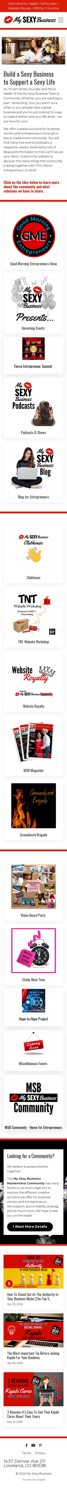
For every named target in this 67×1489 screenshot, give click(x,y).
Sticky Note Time (33, 979)
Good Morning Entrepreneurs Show (33, 263)
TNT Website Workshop (33, 641)
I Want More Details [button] (30, 1227)
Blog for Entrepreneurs (33, 497)
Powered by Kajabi (33, 1479)
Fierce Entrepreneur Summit (33, 366)
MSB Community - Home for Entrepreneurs (33, 1127)
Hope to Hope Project (33, 1019)
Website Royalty (33, 706)
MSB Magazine (33, 770)
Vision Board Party (33, 915)
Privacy (40, 1453)
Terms (26, 1453)
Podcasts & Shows (33, 432)
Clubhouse (33, 577)
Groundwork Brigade (33, 834)
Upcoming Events (34, 328)
